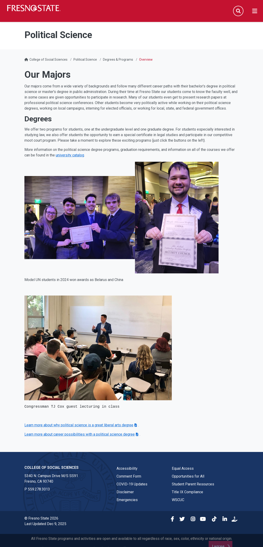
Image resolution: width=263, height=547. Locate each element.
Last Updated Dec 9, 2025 (45, 524)
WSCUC (178, 500)
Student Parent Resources (193, 484)
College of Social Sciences (48, 59)
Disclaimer (125, 492)
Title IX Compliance (187, 492)
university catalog (70, 155)
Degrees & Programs (118, 59)
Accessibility (127, 468)
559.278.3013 (39, 489)
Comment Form (129, 476)
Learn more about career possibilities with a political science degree (79, 434)
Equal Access (183, 468)
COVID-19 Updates (132, 484)
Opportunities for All (188, 476)
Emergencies (127, 500)
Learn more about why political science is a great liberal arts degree (78, 425)
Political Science (85, 59)
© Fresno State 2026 (41, 518)
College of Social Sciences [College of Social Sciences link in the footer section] (51, 467)
